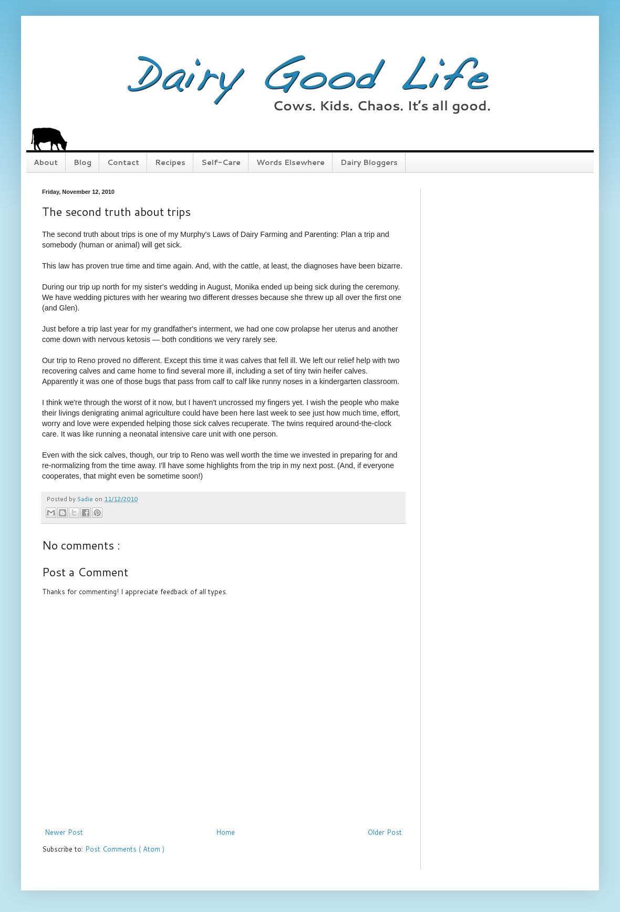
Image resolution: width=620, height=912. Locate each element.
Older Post (385, 832)
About (46, 162)
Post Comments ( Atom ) (124, 849)
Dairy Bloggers (369, 162)
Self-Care (221, 162)
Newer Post (64, 832)
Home (225, 832)
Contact (123, 162)
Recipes (170, 162)
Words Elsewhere (290, 162)
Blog (82, 162)
